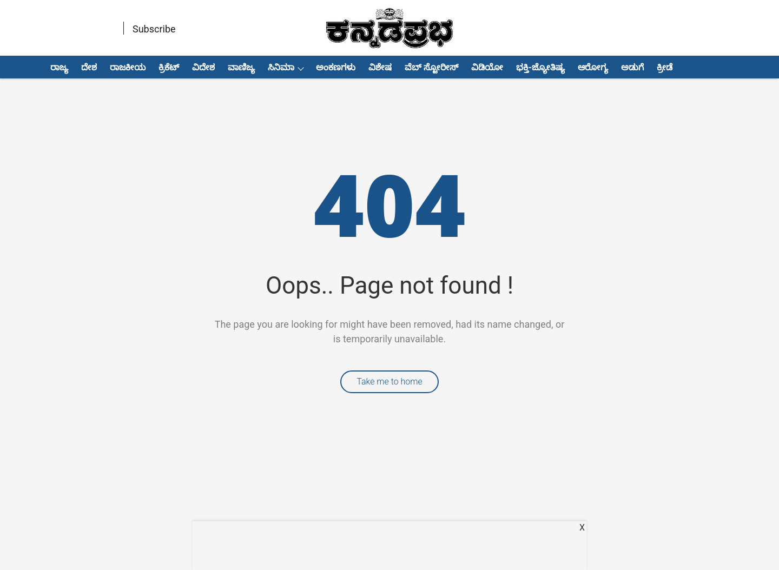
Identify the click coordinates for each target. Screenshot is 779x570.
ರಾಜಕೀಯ (128, 67)
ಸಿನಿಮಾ (281, 67)
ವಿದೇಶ (203, 67)
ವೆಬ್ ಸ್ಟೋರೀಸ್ (431, 67)
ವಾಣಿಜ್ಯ (241, 67)
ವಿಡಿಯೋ (487, 67)
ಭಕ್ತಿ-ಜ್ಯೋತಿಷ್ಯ (540, 67)
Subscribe (154, 29)
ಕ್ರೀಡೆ (664, 67)
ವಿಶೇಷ (380, 67)
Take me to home (389, 381)
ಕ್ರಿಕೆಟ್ (169, 67)
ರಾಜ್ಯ (59, 67)
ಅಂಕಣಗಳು (335, 67)
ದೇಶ (89, 67)
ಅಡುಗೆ (632, 67)
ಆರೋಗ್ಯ (593, 67)
